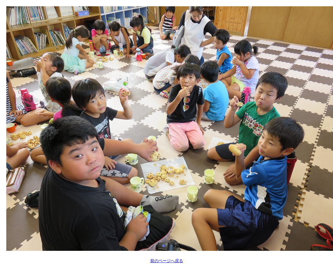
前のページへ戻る (166, 260)
